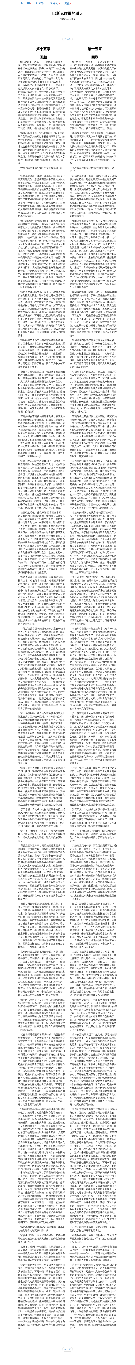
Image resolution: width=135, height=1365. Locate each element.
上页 (67, 39)
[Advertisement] (68, 27)
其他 (68, 3)
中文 (55, 3)
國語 (40, 3)
